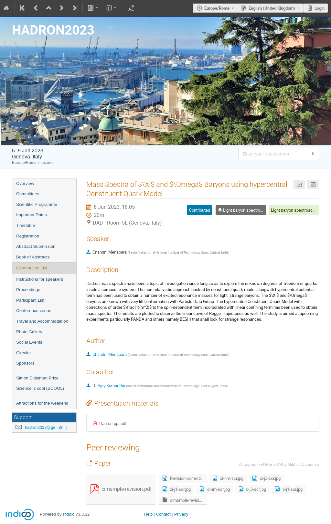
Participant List (30, 300)
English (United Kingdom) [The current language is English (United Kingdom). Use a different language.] (272, 8)
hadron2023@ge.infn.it (46, 427)
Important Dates (31, 214)
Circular (23, 352)
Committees (27, 193)
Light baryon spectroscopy (295, 210)
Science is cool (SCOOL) (40, 388)
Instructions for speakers (39, 279)
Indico (68, 514)
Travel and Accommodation (42, 321)
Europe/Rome (217, 8)
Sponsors (25, 363)
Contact (163, 514)
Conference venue (33, 310)
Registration (27, 236)
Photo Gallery (29, 331)
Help (148, 514)
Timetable (25, 225)
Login (320, 8)
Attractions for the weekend (42, 403)
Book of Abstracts (33, 257)
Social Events (29, 342)
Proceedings (28, 289)
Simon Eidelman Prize (37, 378)
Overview (25, 183)
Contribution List (31, 268)
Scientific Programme (36, 204)
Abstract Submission (35, 246)
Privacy (181, 514)
